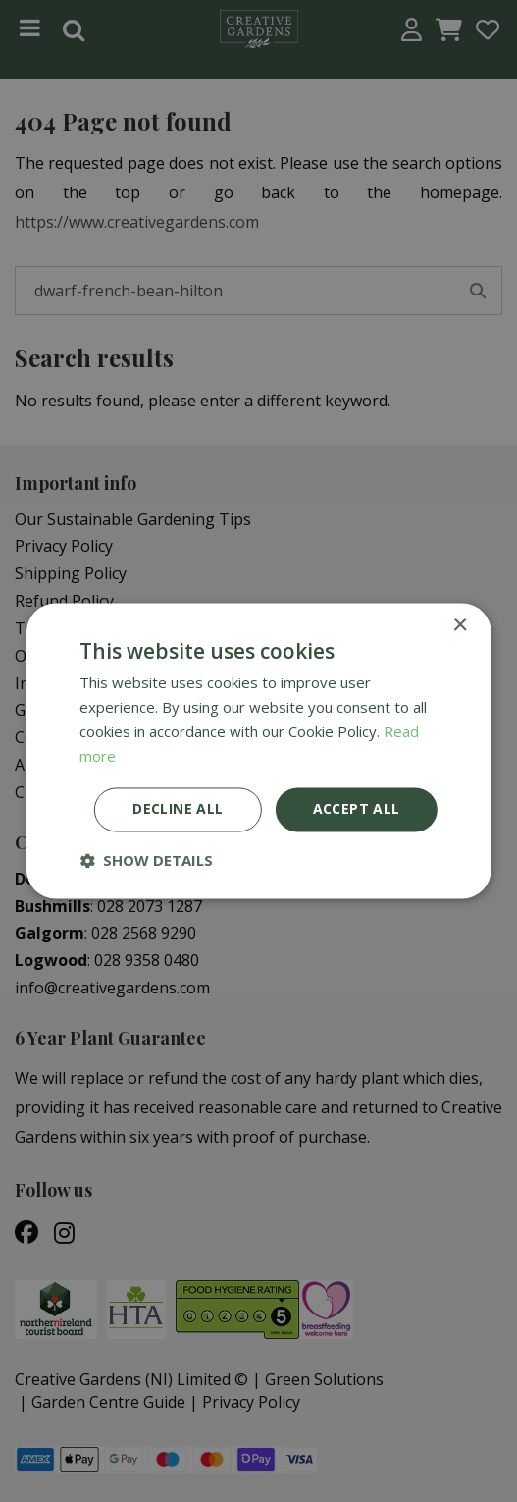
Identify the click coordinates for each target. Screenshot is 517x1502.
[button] (146, 861)
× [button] (459, 625)
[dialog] (258, 751)
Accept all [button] (356, 809)
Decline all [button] (177, 809)
